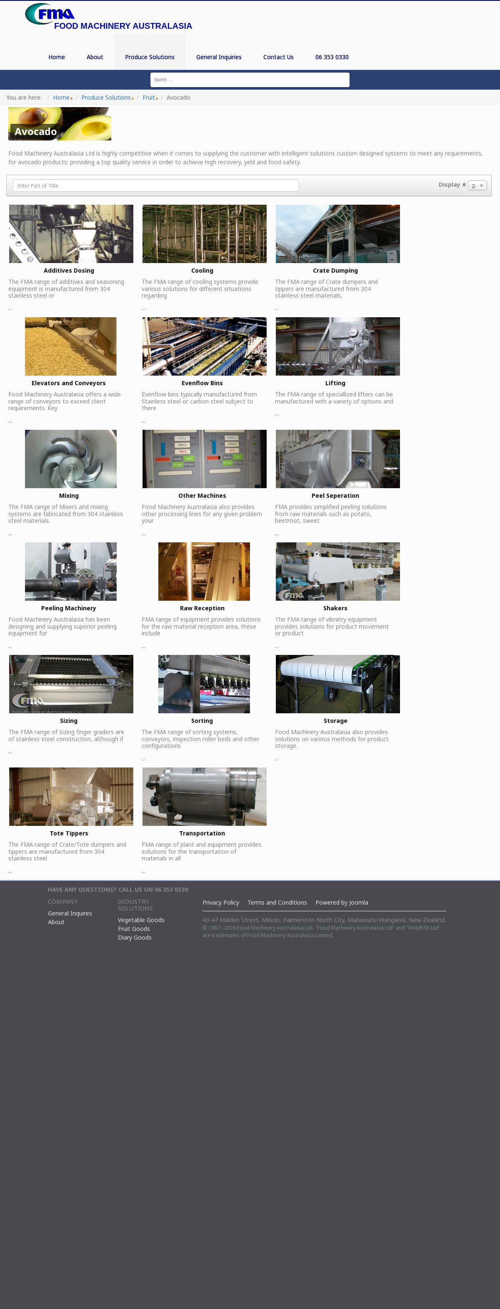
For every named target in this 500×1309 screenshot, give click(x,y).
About (95, 57)
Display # (452, 184)
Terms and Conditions (277, 902)
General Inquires (70, 913)
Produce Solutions (150, 57)
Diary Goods (135, 937)
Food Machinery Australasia (123, 25)
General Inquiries (219, 57)
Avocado (36, 131)
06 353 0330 (332, 57)
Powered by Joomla (341, 902)
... (70, 258)
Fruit (148, 97)
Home (56, 57)
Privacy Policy (220, 902)
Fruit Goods (134, 929)
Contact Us (278, 57)
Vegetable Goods (141, 920)
